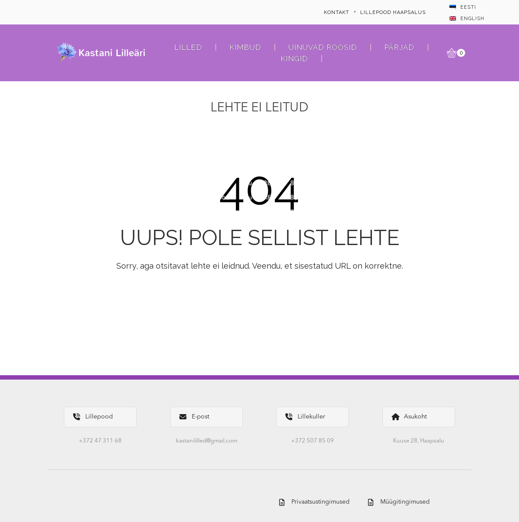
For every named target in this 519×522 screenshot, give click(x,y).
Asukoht (409, 417)
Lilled (188, 47)
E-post (194, 417)
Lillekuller (305, 417)
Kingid (294, 58)
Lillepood (93, 417)
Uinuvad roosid (322, 47)
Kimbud (245, 47)
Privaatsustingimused (314, 502)
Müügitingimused (399, 502)
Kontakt (336, 12)
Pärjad (399, 47)
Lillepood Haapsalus (393, 12)
